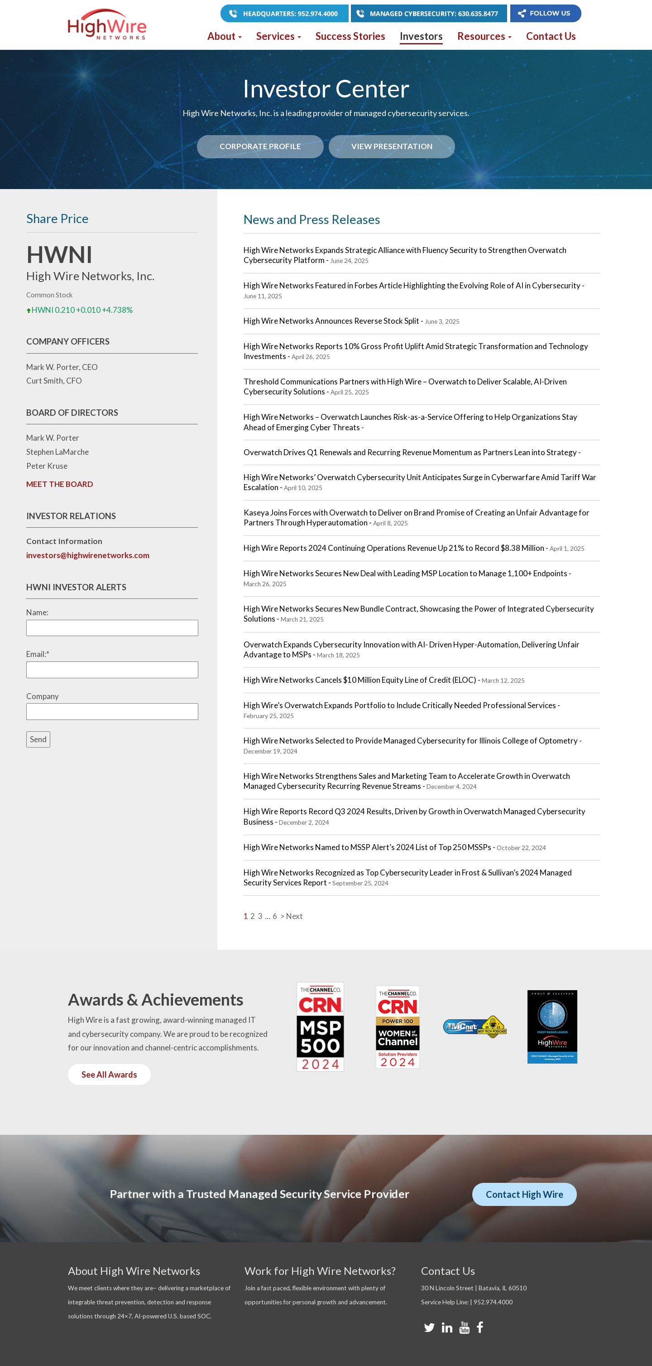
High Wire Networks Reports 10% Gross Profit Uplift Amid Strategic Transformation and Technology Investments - (416, 351)
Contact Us (551, 36)
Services (278, 36)
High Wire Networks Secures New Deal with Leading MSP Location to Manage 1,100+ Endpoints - (407, 579)
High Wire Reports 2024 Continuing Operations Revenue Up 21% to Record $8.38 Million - (414, 548)
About (224, 36)
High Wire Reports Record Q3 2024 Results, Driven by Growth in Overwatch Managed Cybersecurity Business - (414, 817)
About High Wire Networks (134, 1270)
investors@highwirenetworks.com (87, 555)
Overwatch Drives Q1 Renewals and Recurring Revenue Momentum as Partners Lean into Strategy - (413, 452)
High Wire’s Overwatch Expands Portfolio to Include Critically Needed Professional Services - (402, 710)
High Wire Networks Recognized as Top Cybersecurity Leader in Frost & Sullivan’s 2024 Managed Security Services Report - (408, 878)
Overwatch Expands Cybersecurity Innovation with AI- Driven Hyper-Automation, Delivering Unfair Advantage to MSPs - (412, 650)
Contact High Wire (524, 1194)
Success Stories (350, 36)
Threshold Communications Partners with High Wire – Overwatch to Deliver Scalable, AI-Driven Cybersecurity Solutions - (405, 387)
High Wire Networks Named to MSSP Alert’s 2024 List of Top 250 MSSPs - (395, 847)
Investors (421, 36)
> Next (291, 916)
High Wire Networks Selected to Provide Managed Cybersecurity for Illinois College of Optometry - (413, 746)
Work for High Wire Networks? (320, 1270)
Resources (484, 36)
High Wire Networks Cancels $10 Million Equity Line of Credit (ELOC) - (384, 680)
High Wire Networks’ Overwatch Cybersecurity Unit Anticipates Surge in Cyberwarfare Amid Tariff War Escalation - (420, 482)
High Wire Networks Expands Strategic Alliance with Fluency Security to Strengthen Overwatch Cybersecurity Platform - (405, 255)
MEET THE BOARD (59, 484)
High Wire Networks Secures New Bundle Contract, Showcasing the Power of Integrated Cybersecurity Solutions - (419, 614)
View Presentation (391, 146)
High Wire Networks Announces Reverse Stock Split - (352, 321)
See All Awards (109, 1074)
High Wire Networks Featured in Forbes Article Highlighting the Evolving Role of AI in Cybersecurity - (414, 291)
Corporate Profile (260, 146)
